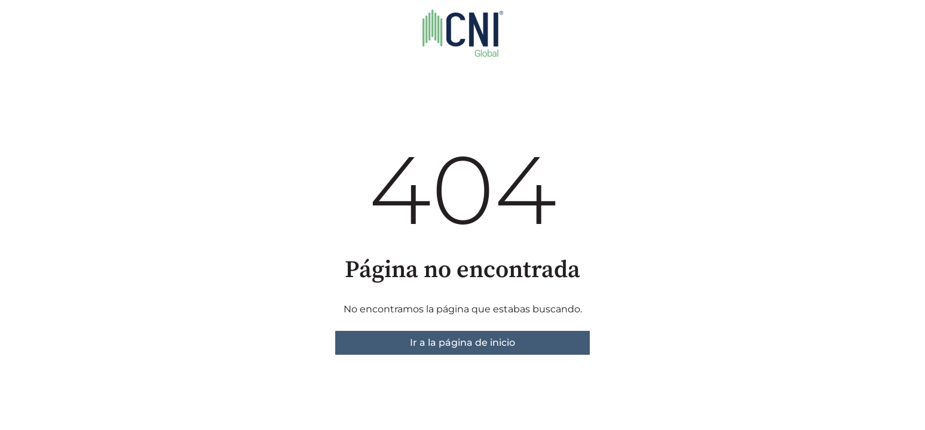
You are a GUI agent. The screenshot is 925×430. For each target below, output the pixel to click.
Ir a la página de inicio (462, 342)
